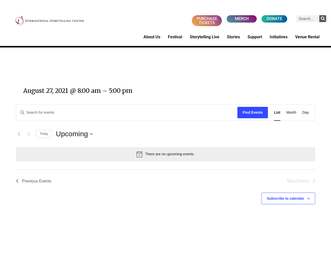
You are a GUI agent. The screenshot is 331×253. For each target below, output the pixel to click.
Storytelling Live (204, 37)
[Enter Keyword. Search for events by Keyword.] (127, 113)
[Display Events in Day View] (306, 113)
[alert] (165, 154)
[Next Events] (29, 134)
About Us (151, 37)
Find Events (252, 112)
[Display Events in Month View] (291, 113)
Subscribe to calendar (285, 198)
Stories (233, 37)
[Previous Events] (19, 134)
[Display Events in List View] (277, 113)
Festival (175, 37)
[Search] (322, 18)
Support (255, 37)
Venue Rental (307, 37)
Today (44, 134)
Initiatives (278, 37)
